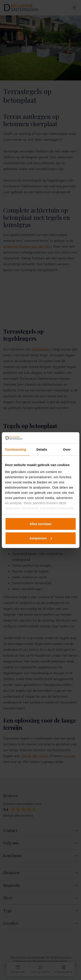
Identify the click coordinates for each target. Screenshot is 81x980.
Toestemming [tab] (15, 449)
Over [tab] (67, 449)
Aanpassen (40, 538)
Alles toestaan (41, 524)
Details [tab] (41, 449)
